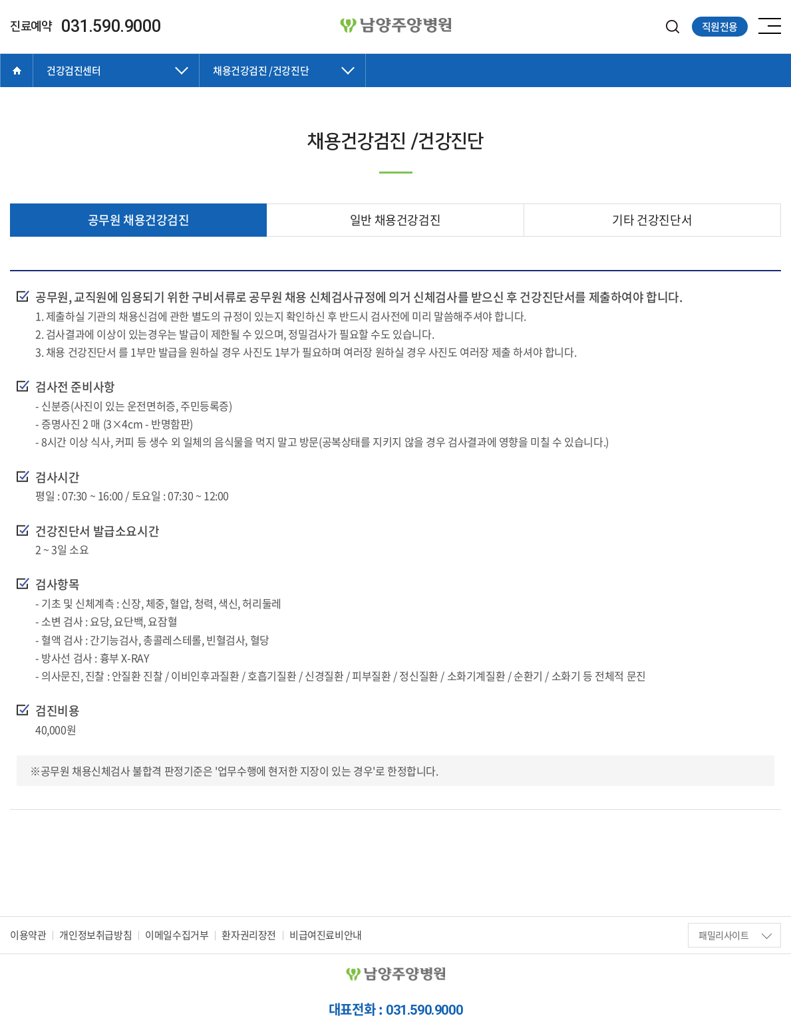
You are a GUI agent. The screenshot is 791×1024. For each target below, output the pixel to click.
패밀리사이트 (735, 935)
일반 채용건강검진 (395, 220)
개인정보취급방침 (95, 935)
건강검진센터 (74, 70)
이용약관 (28, 935)
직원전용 (720, 26)
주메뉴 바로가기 (0, 0)
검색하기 (673, 27)
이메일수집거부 (176, 935)
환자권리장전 (249, 935)
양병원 (396, 26)
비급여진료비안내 (325, 935)
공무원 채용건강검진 (139, 220)
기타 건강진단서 (652, 220)
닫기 (116, 83)
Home (16, 70)
